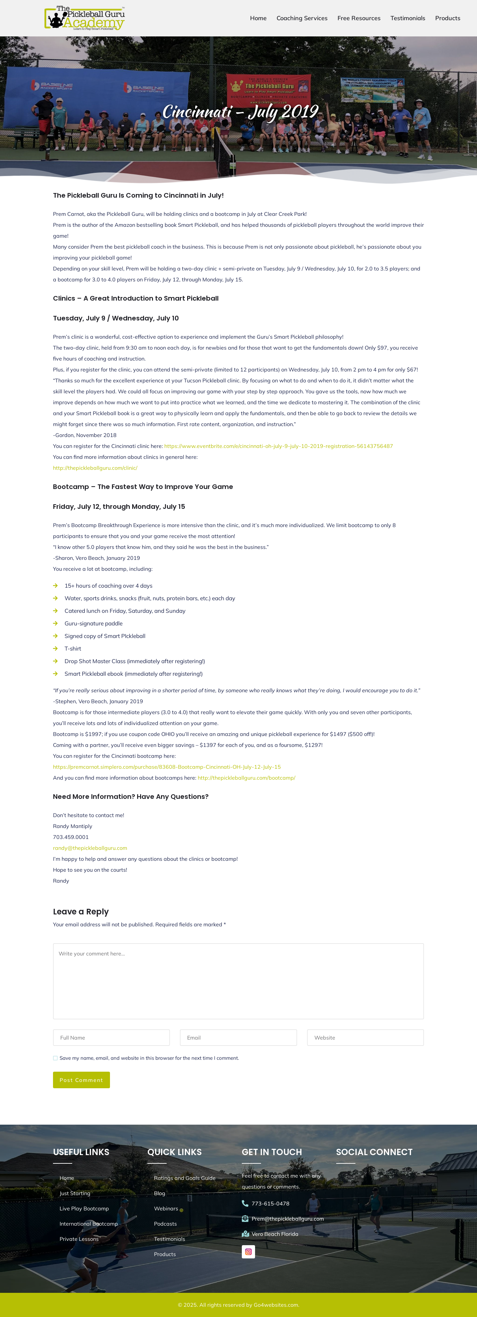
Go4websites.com (276, 1304)
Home (258, 18)
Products (447, 18)
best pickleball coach (140, 246)
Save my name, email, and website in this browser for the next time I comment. (149, 1058)
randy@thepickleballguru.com (90, 848)
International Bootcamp (89, 1223)
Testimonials (408, 18)
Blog (159, 1193)
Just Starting (75, 1193)
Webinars (166, 1208)
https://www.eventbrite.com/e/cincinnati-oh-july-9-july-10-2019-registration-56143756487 (278, 446)
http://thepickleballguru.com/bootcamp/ (246, 777)
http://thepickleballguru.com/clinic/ (95, 467)
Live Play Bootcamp (84, 1208)
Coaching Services (302, 18)
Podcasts (165, 1223)
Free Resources (359, 18)
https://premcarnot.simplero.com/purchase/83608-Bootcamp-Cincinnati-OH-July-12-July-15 (167, 766)
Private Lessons (79, 1239)
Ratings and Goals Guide (185, 1178)
